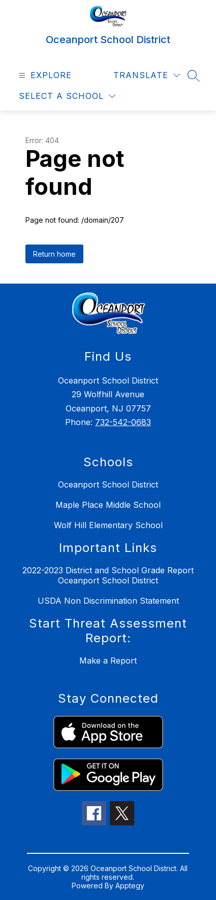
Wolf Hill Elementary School (108, 525)
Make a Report (108, 660)
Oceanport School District (108, 484)
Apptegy (129, 885)
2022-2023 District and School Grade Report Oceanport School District (108, 575)
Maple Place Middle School (108, 505)
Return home (54, 254)
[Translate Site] (146, 75)
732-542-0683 (123, 422)
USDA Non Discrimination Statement (108, 601)
